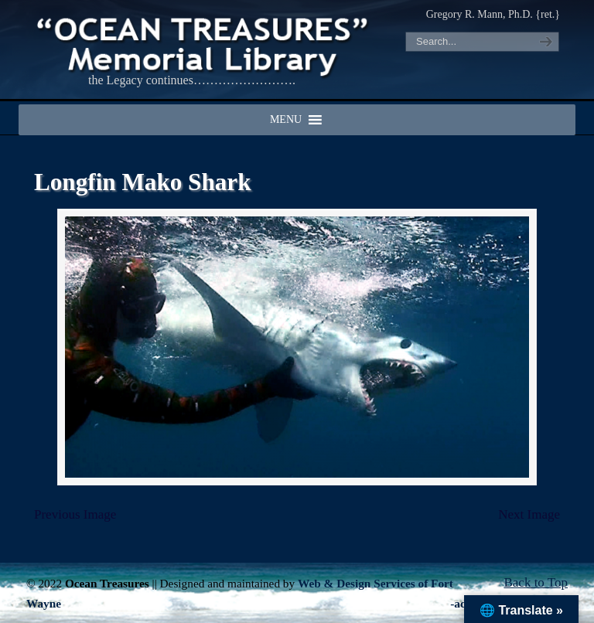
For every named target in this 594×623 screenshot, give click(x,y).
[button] (286, 119)
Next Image (529, 514)
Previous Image (75, 514)
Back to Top (536, 582)
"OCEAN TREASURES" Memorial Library (204, 43)
